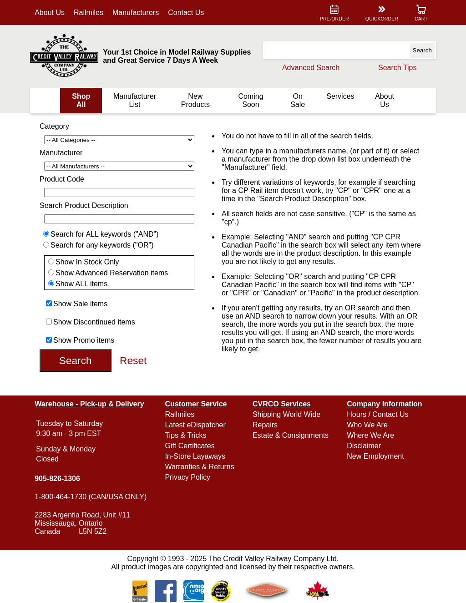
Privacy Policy (187, 477)
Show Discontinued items (94, 322)
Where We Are (370, 435)
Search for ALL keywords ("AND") (105, 234)
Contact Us (186, 12)
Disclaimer (364, 446)
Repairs (265, 425)
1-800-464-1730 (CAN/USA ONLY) (91, 497)
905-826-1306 (57, 478)
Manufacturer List (134, 100)
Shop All (81, 100)
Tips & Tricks (185, 435)
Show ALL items (81, 284)
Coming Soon (250, 100)
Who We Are (367, 425)
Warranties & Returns (199, 467)
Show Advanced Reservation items (112, 273)
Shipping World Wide (286, 414)
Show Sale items (80, 304)
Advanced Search (310, 67)
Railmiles (88, 12)
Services (340, 96)
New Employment (375, 456)
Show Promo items (83, 340)
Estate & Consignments (291, 435)
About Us (50, 12)
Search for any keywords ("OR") (102, 245)
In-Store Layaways (195, 456)
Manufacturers (135, 12)
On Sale (297, 100)
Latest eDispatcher (195, 425)
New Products (195, 100)
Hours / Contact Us (377, 414)
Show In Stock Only (87, 262)
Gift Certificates (189, 446)
